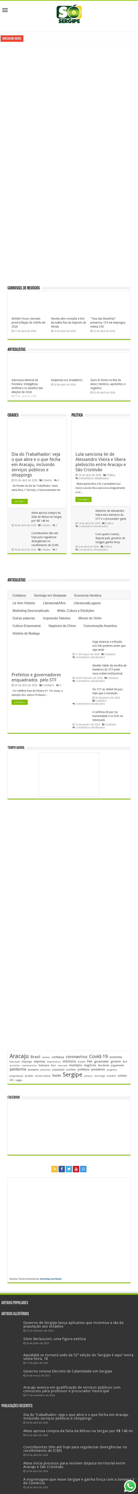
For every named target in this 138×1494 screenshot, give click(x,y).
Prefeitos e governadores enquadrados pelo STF (37, 677)
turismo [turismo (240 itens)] (122, 1075)
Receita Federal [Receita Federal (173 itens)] (42, 1076)
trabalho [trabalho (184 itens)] (111, 1075)
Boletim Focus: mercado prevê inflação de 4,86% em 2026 (28, 322)
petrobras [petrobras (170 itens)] (45, 1069)
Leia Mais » (19, 501)
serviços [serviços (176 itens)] (88, 1076)
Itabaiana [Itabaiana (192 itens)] (44, 1065)
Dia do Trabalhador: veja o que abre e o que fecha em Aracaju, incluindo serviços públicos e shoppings (36, 464)
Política (77, 415)
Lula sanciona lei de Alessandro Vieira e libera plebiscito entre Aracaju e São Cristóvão (100, 462)
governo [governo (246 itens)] (116, 1061)
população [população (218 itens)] (58, 1069)
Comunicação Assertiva (100, 626)
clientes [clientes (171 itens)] (46, 1057)
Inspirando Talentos (56, 618)
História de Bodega (26, 633)
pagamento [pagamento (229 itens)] (117, 1065)
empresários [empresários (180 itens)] (54, 1061)
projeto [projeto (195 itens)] (29, 1075)
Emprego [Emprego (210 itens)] (27, 1061)
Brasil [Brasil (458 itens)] (35, 1056)
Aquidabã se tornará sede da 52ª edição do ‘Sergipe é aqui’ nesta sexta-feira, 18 (78, 1357)
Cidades (13, 415)
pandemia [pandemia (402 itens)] (18, 1069)
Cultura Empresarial (27, 626)
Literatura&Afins (54, 603)
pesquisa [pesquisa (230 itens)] (33, 1069)
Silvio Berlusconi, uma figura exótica (54, 1339)
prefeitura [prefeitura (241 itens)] (83, 1069)
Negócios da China (62, 626)
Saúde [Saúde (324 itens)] (56, 1075)
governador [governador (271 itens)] (101, 1061)
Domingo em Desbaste (50, 595)
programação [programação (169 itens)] (16, 1076)
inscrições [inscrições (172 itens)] (15, 1065)
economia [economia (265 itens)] (116, 1057)
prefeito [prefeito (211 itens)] (71, 1069)
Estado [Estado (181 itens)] (81, 1061)
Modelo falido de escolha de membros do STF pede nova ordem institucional (109, 669)
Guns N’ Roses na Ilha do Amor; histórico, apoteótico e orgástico (108, 384)
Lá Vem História (24, 603)
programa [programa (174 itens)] (112, 1069)
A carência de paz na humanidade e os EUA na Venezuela (107, 716)
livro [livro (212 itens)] (53, 1065)
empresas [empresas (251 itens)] (39, 1061)
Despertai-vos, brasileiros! (66, 380)
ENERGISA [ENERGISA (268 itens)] (69, 1061)
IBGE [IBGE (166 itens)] (125, 1061)
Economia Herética (87, 595)
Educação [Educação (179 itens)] (15, 1061)
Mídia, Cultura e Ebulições (75, 610)
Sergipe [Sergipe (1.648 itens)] (72, 1074)
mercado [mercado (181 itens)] (63, 1065)
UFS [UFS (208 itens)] (12, 1080)
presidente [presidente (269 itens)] (98, 1069)
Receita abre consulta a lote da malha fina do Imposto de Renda (68, 322)
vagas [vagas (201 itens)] (19, 1080)
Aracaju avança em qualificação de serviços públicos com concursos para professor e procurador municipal (71, 1389)
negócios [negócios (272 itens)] (90, 1065)
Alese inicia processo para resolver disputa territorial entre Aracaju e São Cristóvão (74, 1465)
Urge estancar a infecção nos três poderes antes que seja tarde (108, 645)
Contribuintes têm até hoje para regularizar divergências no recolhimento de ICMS (75, 1449)
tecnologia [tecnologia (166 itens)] (99, 1076)
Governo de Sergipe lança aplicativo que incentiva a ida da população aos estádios (73, 1324)
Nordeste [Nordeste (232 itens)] (103, 1065)
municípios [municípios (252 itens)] (75, 1065)
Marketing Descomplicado (31, 610)
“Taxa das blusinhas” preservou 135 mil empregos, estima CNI (108, 322)
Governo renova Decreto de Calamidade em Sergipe (67, 1371)
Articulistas (16, 350)
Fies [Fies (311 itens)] (89, 1061)
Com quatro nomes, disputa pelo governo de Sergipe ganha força (110, 538)
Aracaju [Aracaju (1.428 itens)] (19, 1056)
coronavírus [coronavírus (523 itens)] (76, 1056)
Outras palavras (24, 618)
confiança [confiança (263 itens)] (58, 1057)
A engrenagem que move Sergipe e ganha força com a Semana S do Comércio (78, 1481)
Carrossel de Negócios (24, 288)
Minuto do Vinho (89, 618)
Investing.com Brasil (50, 1279)
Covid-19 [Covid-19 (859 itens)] (98, 1056)
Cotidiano (19, 595)
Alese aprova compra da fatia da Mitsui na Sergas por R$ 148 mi (46, 516)
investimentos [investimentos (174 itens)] (29, 1065)
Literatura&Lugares (87, 603)
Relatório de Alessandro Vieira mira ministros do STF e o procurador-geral (110, 514)
